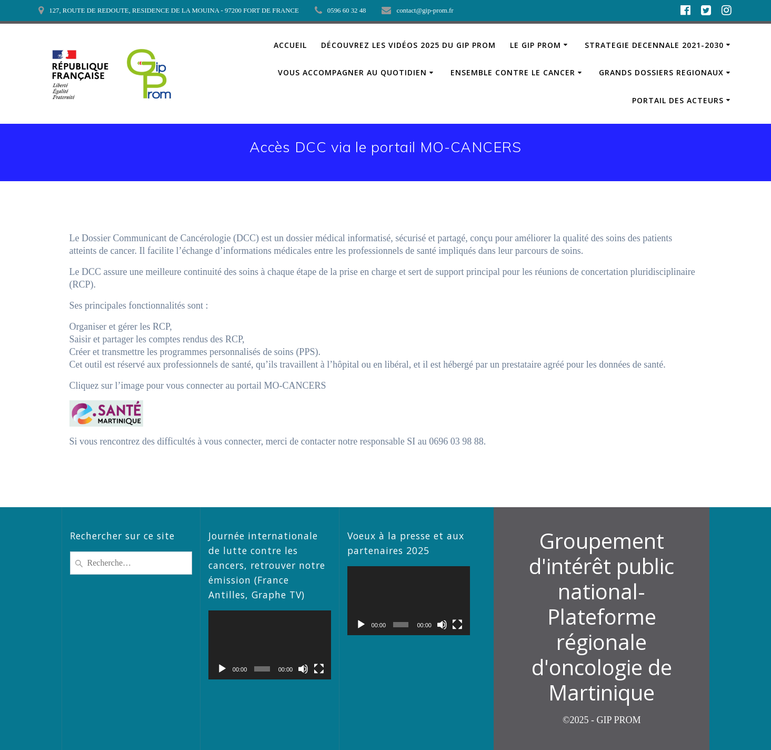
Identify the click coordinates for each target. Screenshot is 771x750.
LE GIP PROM (535, 45)
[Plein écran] (319, 669)
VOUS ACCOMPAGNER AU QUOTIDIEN (352, 72)
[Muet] (303, 669)
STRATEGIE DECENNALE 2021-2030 (654, 45)
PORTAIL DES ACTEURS (678, 100)
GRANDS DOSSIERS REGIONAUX (661, 72)
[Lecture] (222, 669)
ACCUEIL (290, 45)
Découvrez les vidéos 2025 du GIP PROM (408, 45)
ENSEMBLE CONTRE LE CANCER (512, 72)
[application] (269, 644)
